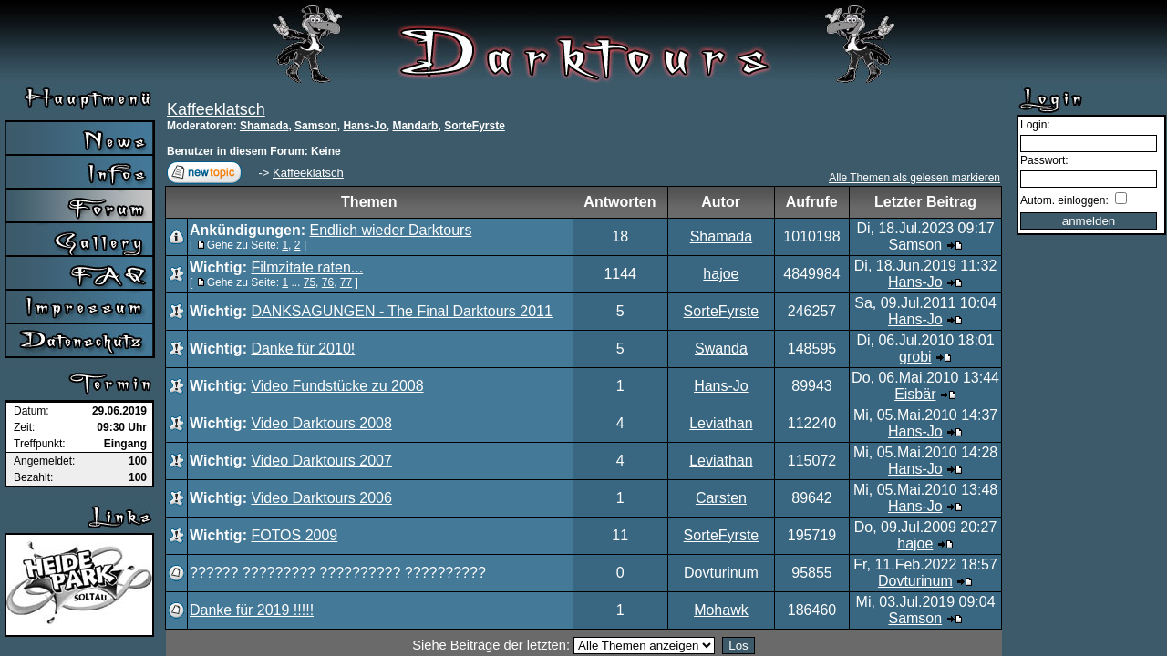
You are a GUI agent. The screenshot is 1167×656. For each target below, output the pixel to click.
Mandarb (415, 125)
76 (328, 282)
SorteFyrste (474, 125)
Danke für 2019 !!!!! (252, 610)
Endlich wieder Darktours (391, 230)
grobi (915, 356)
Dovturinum (721, 572)
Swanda (721, 348)
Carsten (721, 498)
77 (346, 282)
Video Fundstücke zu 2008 (337, 386)
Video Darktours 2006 (321, 498)
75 (309, 282)
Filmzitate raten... (307, 267)
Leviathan (720, 423)
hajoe (720, 274)
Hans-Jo (364, 125)
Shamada (264, 125)
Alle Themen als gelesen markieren (914, 177)
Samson (315, 125)
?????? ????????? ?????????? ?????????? (338, 572)
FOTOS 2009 (294, 535)
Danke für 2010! (303, 348)
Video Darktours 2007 (321, 460)
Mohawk (721, 610)
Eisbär (914, 394)
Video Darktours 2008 (321, 423)
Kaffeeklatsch (216, 109)
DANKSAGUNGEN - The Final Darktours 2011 (401, 311)
